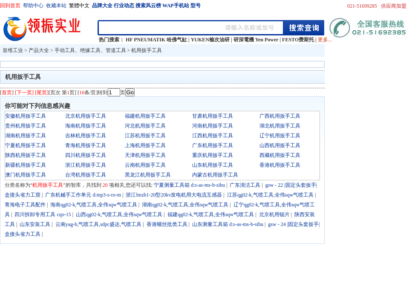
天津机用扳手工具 (145, 155)
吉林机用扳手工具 (85, 136)
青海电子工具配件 (25, 205)
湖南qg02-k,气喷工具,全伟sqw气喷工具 (185, 205)
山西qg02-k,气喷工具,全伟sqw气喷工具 (119, 214)
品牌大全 (102, 6)
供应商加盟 (393, 6)
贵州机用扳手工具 (25, 126)
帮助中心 (33, 6)
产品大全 (39, 50)
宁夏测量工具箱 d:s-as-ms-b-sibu (189, 185)
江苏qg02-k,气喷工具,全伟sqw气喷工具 (270, 195)
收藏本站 (56, 6)
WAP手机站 (175, 6)
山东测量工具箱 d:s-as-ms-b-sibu (227, 224)
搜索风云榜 (148, 6)
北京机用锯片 (274, 214)
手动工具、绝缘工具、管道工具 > (93, 50)
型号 (195, 6)
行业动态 (124, 6)
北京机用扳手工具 (85, 116)
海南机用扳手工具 (85, 126)
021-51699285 (362, 6)
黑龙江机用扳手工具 (148, 175)
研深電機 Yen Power (256, 40)
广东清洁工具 (245, 185)
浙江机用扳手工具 (85, 165)
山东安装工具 (35, 224)
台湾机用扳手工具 (85, 175)
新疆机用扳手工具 (25, 165)
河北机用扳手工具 (145, 126)
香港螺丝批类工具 (167, 224)
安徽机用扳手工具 (25, 116)
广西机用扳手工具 (279, 116)
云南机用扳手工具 (145, 165)
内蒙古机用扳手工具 (215, 175)
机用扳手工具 (146, 50)
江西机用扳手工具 (212, 136)
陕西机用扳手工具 (25, 155)
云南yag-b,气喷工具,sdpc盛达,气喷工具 (98, 224)
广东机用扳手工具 (212, 145)
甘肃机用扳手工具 (212, 116)
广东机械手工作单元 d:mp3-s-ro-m (83, 195)
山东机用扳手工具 (212, 165)
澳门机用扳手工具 (25, 175)
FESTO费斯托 (298, 40)
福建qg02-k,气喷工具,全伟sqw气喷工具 (210, 214)
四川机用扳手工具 (85, 155)
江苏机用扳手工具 (145, 136)
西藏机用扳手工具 (279, 155)
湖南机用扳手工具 (25, 136)
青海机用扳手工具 (85, 145)
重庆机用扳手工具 (212, 155)
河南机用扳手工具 (212, 126)
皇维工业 (13, 50)
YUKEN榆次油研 (210, 40)
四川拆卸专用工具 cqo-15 (42, 214)
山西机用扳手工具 (279, 145)
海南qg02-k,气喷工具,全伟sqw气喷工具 (93, 205)
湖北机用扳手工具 (279, 126)
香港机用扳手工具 (279, 165)
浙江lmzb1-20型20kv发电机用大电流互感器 (174, 195)
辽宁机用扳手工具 (279, 136)
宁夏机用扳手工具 (25, 145)
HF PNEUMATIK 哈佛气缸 (156, 40)
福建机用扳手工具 (145, 116)
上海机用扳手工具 (145, 145)
